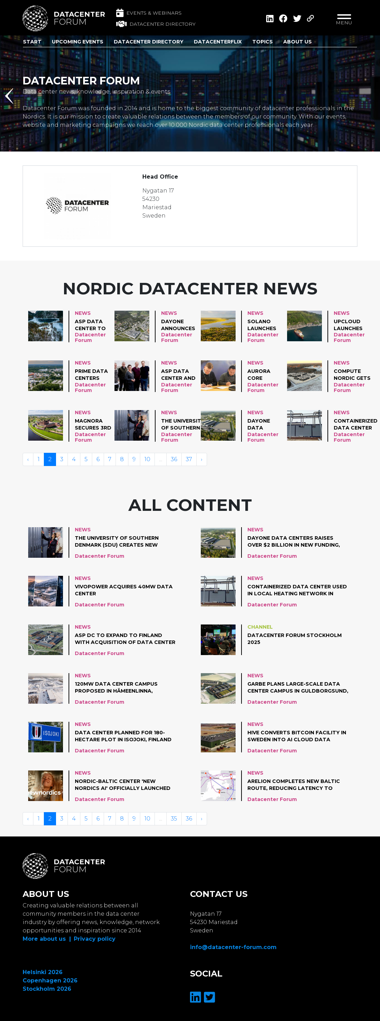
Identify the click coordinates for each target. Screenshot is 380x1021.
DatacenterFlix (218, 42)
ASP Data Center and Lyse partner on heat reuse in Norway (178, 375)
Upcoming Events (77, 42)
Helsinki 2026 (43, 972)
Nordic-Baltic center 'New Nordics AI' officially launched (123, 784)
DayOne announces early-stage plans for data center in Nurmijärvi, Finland (179, 325)
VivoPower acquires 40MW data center (124, 590)
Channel (260, 627)
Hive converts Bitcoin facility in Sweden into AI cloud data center (296, 736)
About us (297, 42)
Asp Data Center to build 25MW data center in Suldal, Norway (92, 325)
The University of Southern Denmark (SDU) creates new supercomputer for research (185, 425)
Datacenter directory (156, 24)
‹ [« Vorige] (28, 459)
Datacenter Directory (148, 42)
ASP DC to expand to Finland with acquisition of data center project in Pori (125, 639)
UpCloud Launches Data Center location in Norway (351, 325)
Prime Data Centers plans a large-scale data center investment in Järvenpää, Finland (93, 375)
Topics (262, 42)
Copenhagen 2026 (50, 980)
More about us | (47, 939)
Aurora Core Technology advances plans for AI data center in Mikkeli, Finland (266, 375)
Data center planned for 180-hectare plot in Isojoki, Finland (123, 736)
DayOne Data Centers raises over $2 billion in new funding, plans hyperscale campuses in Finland (265, 425)
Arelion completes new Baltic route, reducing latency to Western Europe (293, 785)
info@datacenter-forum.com (233, 947)
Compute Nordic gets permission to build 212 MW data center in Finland (352, 375)
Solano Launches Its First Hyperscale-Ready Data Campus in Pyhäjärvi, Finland (265, 325)
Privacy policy (95, 939)
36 (174, 459)
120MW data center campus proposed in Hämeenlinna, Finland (116, 688)
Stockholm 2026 (47, 989)
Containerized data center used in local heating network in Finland (356, 425)
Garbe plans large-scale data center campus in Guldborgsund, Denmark (297, 688)
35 (174, 818)
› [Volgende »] (202, 459)
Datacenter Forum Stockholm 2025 (294, 638)
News (83, 313)
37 (189, 459)
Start (32, 42)
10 (147, 459)
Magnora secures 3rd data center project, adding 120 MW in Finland (93, 425)
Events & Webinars (149, 12)
